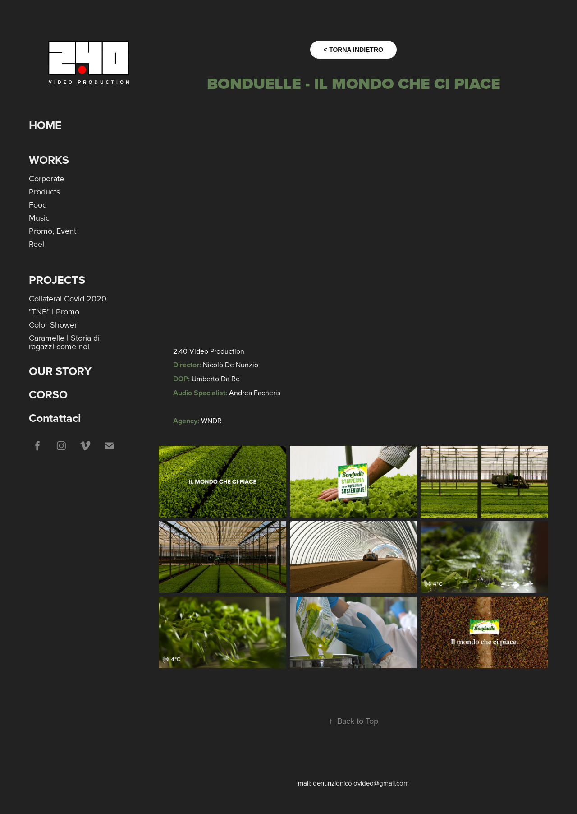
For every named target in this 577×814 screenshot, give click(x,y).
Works (49, 160)
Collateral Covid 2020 (67, 298)
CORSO (48, 394)
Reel (36, 244)
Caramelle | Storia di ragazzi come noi (64, 342)
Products (44, 191)
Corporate (46, 178)
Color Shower (53, 324)
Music (39, 217)
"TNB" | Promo (54, 311)
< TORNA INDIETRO (353, 49)
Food (38, 204)
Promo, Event (52, 230)
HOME (45, 125)
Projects (57, 280)
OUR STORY (60, 371)
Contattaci (55, 418)
